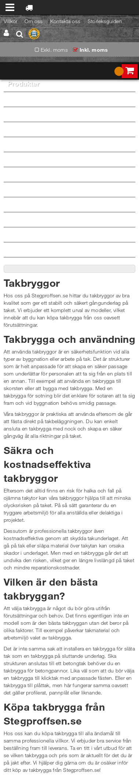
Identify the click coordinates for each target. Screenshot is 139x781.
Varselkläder (71, 159)
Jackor (71, 114)
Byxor (71, 99)
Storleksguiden (105, 21)
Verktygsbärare (71, 234)
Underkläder (71, 144)
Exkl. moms (54, 50)
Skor (71, 219)
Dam (12, 174)
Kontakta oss (65, 21)
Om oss (34, 21)
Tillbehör (71, 249)
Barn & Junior (23, 189)
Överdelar (71, 129)
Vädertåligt (19, 204)
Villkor (10, 21)
